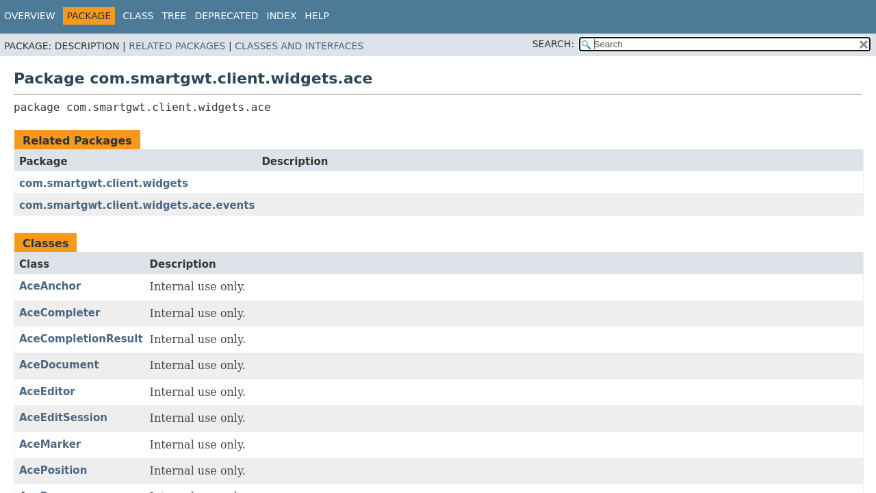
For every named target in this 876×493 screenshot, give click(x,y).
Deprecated (226, 15)
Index (282, 15)
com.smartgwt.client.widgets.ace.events (137, 205)
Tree (174, 15)
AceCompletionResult (81, 339)
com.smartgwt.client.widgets (103, 183)
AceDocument (59, 365)
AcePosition (53, 470)
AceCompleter (59, 313)
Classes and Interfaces (299, 45)
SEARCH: (553, 43)
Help (317, 15)
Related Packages (177, 45)
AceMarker (50, 444)
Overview (29, 15)
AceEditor (47, 391)
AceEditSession (63, 418)
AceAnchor (50, 286)
